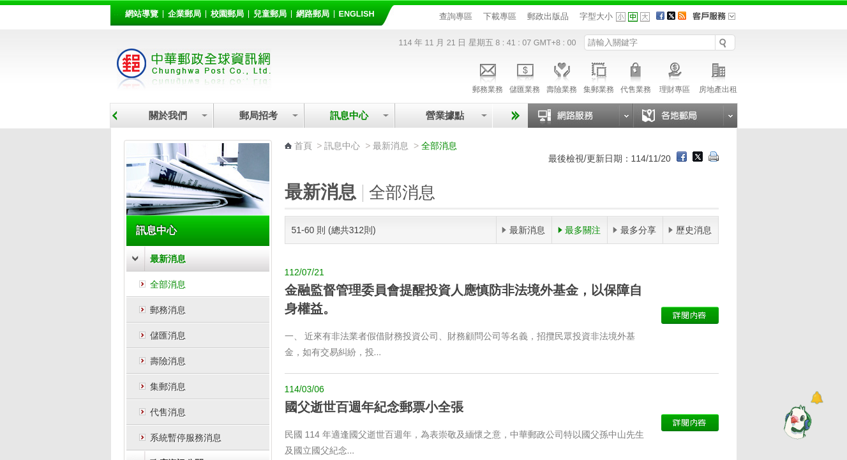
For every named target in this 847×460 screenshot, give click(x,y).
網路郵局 (312, 14)
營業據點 (444, 115)
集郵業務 (598, 76)
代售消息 (168, 412)
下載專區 (499, 16)
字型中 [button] (633, 17)
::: (118, 11)
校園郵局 (227, 14)
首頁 (303, 146)
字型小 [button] (621, 17)
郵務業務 (487, 76)
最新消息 (168, 259)
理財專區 (675, 76)
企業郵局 (184, 14)
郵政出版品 (548, 16)
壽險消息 (168, 361)
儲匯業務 (524, 76)
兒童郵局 (270, 14)
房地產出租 (718, 76)
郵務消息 (168, 310)
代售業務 (635, 76)
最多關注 (583, 230)
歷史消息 (694, 230)
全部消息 (168, 284)
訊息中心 (349, 115)
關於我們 (168, 115)
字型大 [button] (645, 17)
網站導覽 (141, 14)
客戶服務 (718, 20)
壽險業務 (561, 76)
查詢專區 (455, 16)
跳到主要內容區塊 (6, 6)
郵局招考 (258, 115)
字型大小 (596, 16)
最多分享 (638, 230)
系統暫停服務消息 (185, 438)
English (357, 14)
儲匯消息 (168, 335)
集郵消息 (168, 386)
